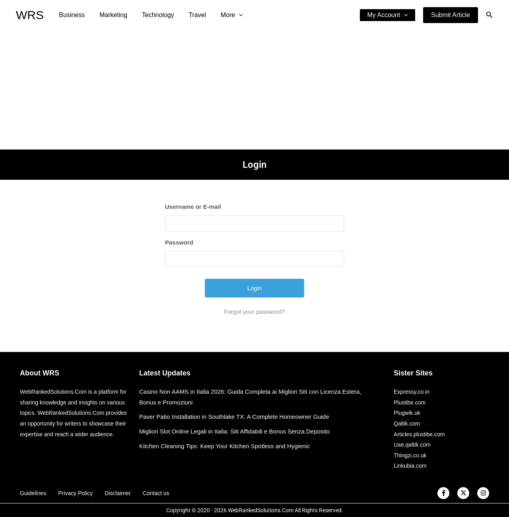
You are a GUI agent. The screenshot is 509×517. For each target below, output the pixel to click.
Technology (153, 15)
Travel (191, 15)
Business (71, 15)
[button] (450, 15)
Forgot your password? (254, 311)
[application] (231, 15)
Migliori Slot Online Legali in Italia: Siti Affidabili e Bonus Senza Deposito (234, 431)
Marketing (110, 15)
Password (179, 242)
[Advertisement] (254, 90)
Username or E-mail (193, 206)
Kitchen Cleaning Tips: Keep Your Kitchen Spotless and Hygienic (224, 446)
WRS (30, 14)
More (223, 15)
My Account (388, 15)
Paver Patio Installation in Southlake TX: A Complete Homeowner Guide (234, 416)
